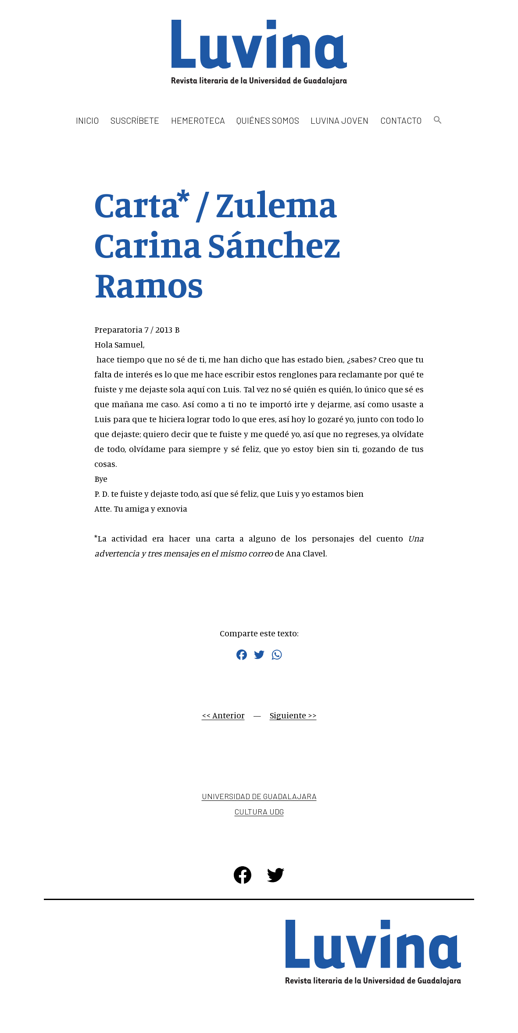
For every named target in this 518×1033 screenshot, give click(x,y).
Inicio (87, 120)
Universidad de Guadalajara (259, 796)
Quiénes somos (267, 120)
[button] (438, 120)
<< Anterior (223, 715)
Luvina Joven (339, 120)
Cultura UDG (259, 811)
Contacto (401, 120)
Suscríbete (135, 120)
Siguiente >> (293, 715)
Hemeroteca (198, 120)
